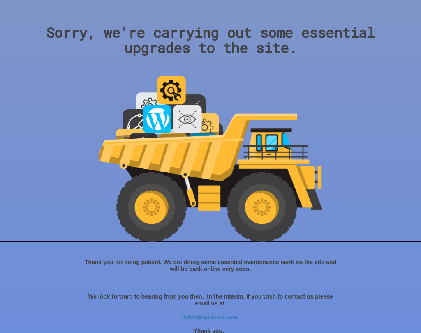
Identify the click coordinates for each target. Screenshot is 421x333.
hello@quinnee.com (210, 317)
